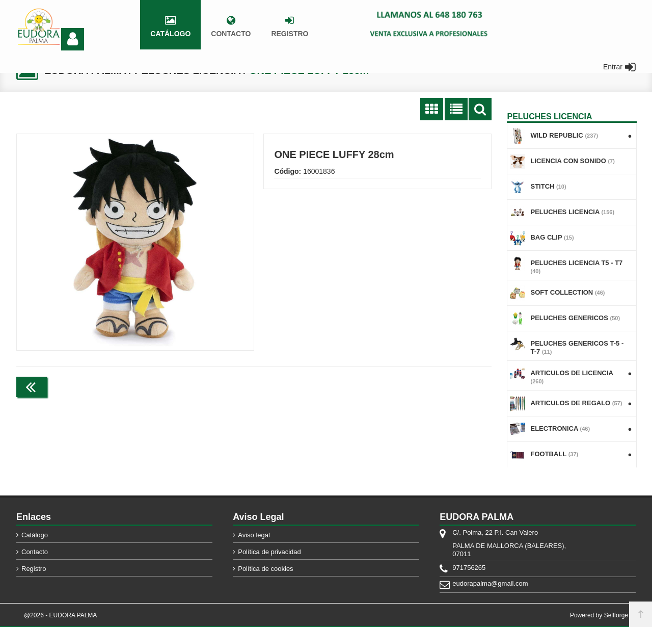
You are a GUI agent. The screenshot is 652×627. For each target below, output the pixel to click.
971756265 (468, 567)
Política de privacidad (269, 552)
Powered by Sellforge (599, 615)
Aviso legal (254, 535)
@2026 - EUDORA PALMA (60, 615)
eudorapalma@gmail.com (490, 583)
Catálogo (34, 535)
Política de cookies (265, 568)
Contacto (34, 552)
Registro (33, 568)
